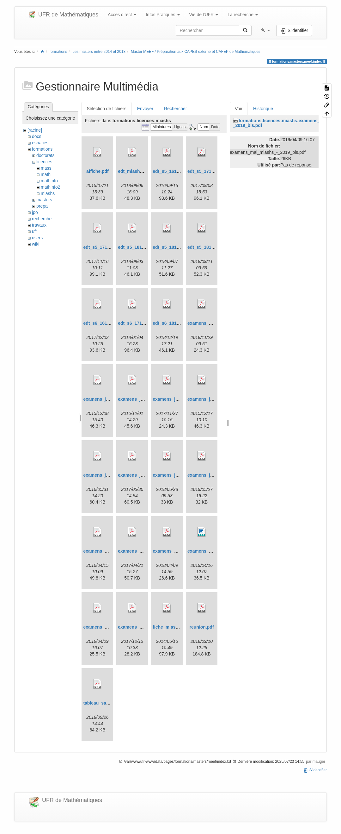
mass (46, 168)
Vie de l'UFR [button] (203, 14)
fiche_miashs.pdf (171, 627)
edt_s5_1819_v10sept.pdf (214, 247)
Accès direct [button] (122, 14)
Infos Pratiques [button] (163, 14)
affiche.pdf (97, 171)
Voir (238, 108)
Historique (263, 108)
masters (44, 199)
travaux (39, 225)
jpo (35, 212)
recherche (42, 218)
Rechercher (175, 108)
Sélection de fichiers (106, 108)
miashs (48, 193)
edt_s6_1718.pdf (135, 323)
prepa (42, 206)
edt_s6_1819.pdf (170, 323)
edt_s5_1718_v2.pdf (104, 247)
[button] (265, 30)
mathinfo (49, 180)
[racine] (34, 130)
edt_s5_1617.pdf (170, 171)
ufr (34, 231)
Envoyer (145, 108)
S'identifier (315, 770)
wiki (35, 244)
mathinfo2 (50, 187)
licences (44, 161)
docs (36, 136)
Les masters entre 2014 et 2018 (98, 51)
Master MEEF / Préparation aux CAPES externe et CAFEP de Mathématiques (195, 51)
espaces (40, 142)
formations (58, 51)
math (46, 174)
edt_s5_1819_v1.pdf (139, 247)
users (37, 237)
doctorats (45, 155)
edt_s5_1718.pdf (204, 171)
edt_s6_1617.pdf (100, 323)
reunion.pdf (202, 627)
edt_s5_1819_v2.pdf (173, 247)
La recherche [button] (243, 14)
